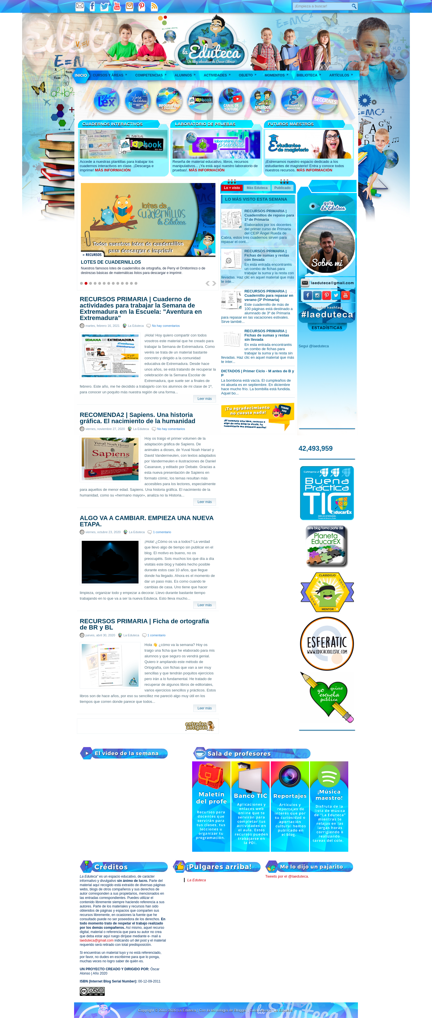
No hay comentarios (166, 325)
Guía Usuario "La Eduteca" (272, 1010)
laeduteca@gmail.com (97, 940)
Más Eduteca (257, 188)
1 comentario (162, 532)
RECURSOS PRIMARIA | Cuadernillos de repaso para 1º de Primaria (269, 215)
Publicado (282, 188)
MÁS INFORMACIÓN (113, 170)
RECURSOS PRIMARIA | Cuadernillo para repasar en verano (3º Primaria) (268, 295)
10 (122, 283)
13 (136, 283)
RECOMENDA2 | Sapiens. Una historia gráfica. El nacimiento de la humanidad (137, 418)
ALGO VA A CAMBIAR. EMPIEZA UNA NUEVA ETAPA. (146, 521)
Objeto (249, 73)
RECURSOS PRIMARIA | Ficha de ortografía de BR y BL (144, 624)
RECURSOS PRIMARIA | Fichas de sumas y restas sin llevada (266, 335)
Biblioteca (311, 73)
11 (126, 283)
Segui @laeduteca (314, 346)
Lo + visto (232, 188)
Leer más (205, 399)
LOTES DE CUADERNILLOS (111, 262)
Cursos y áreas (112, 73)
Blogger (241, 1010)
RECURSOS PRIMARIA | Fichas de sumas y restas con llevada (266, 255)
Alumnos (187, 73)
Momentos (278, 73)
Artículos (342, 73)
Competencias (152, 73)
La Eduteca (196, 880)
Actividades (219, 73)
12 (131, 283)
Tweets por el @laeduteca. (287, 876)
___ (81, 75)
